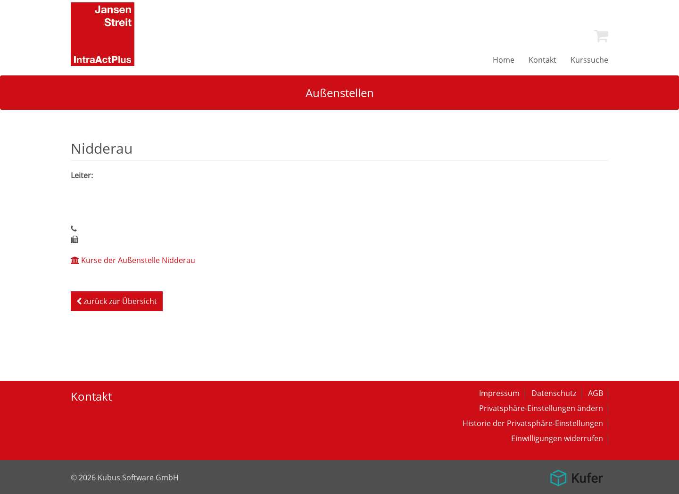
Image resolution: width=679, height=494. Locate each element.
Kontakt (542, 60)
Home (503, 60)
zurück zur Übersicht (116, 301)
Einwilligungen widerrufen (557, 438)
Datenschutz (553, 393)
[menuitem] (601, 35)
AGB (595, 393)
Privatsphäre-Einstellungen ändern (541, 408)
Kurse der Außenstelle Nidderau (133, 260)
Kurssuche (589, 60)
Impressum (499, 393)
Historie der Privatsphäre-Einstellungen (533, 423)
